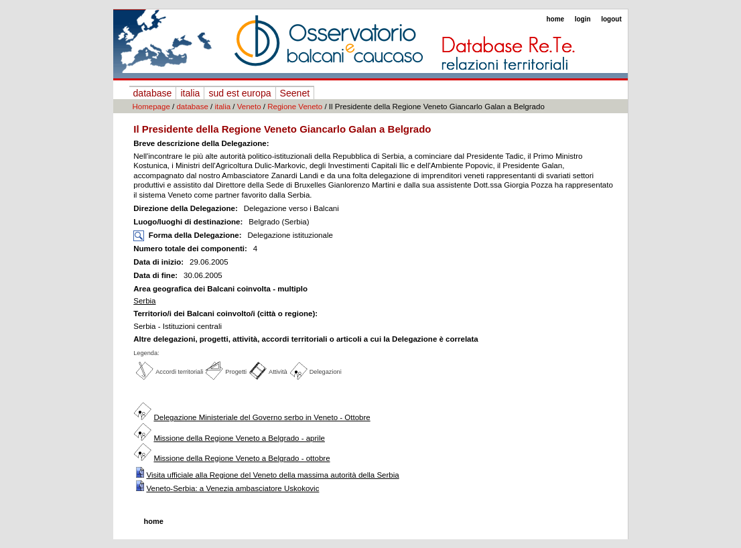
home (555, 19)
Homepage (151, 106)
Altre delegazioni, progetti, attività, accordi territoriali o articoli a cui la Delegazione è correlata (305, 339)
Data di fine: (156, 275)
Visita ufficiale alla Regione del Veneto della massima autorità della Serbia (272, 475)
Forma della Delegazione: (195, 235)
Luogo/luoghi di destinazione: (189, 222)
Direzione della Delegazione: (186, 208)
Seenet (295, 93)
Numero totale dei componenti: (190, 249)
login (583, 19)
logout (611, 19)
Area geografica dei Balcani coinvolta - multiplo (220, 289)
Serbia (144, 301)
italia (190, 93)
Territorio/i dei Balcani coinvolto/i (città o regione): (225, 314)
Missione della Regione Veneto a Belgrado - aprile (238, 438)
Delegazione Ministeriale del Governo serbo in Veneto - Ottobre (261, 417)
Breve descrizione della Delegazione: (201, 143)
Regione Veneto (294, 106)
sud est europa (239, 93)
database (152, 93)
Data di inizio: (159, 262)
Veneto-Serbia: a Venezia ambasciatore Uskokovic (232, 488)
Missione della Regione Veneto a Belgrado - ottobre (241, 458)
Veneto (249, 106)
